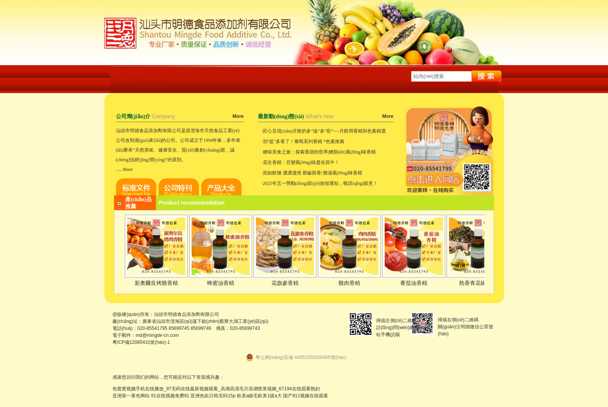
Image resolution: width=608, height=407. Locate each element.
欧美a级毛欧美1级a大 (259, 395)
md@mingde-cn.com (157, 335)
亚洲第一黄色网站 (131, 395)
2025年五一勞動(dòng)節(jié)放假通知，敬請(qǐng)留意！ (320, 183)
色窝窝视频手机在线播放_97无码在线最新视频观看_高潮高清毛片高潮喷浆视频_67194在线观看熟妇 (216, 388)
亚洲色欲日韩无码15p (212, 395)
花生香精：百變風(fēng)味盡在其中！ (301, 162)
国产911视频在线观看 (305, 395)
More (238, 116)
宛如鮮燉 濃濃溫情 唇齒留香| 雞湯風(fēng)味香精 (313, 173)
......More (124, 169)
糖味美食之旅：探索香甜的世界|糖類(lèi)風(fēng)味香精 (319, 152)
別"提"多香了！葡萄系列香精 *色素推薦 (304, 141)
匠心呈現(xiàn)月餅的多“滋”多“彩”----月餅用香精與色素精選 (324, 131)
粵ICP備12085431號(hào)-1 (141, 342)
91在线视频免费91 (170, 395)
